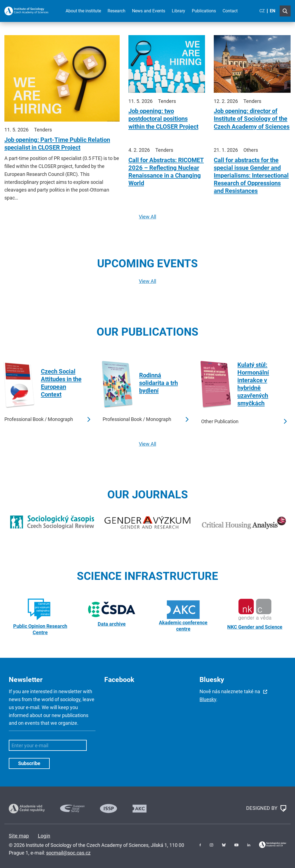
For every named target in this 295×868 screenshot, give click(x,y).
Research (116, 10)
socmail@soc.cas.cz (68, 853)
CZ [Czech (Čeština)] (262, 10)
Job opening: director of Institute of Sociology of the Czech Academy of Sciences (252, 119)
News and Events (148, 10)
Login (44, 836)
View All (147, 217)
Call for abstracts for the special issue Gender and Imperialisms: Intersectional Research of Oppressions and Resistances (251, 175)
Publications (204, 10)
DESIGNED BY (266, 808)
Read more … (88, 419)
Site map (19, 836)
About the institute (83, 10)
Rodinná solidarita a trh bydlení (158, 383)
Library (178, 10)
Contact (230, 10)
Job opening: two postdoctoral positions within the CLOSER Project (163, 119)
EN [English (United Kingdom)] (272, 10)
